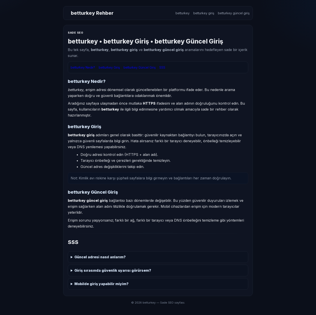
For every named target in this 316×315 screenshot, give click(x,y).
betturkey (183, 13)
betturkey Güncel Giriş (140, 67)
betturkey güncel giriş (234, 13)
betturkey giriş (203, 13)
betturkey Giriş (109, 67)
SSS (162, 67)
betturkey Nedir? (83, 67)
